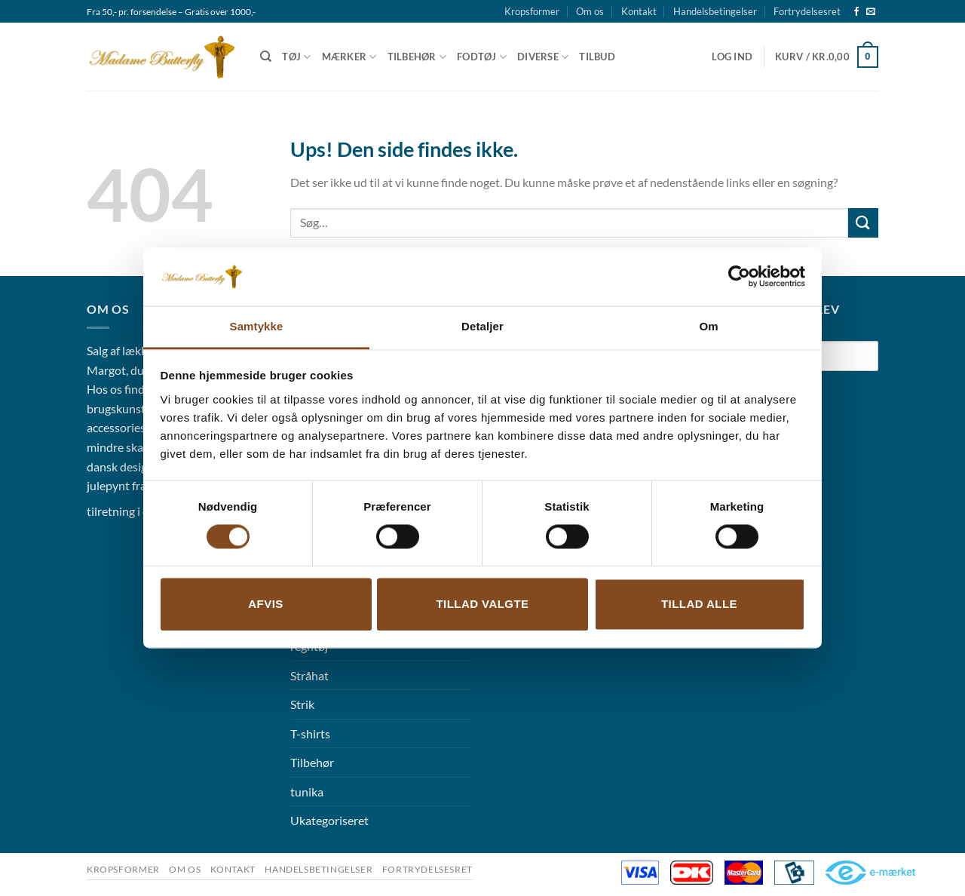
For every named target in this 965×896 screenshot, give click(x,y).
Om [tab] (708, 326)
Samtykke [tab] (256, 326)
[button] (732, 56)
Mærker (349, 57)
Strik (302, 704)
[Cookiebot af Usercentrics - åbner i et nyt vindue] (739, 276)
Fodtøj (482, 57)
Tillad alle (699, 603)
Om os (590, 11)
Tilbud (597, 57)
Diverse (542, 57)
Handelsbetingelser (715, 11)
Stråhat (309, 675)
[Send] (863, 223)
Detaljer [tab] (482, 326)
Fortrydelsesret (807, 11)
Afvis (265, 603)
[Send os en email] (870, 12)
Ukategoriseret (329, 820)
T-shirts (310, 733)
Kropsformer (531, 11)
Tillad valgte (482, 603)
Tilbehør (417, 57)
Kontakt (639, 11)
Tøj (296, 57)
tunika (306, 791)
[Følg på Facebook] (856, 12)
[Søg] (265, 56)
